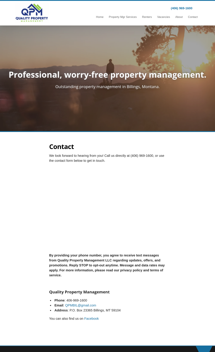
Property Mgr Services (123, 17)
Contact (193, 17)
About (179, 17)
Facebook (91, 318)
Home (99, 17)
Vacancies (163, 17)
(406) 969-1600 (181, 8)
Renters (147, 17)
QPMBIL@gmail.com (80, 305)
